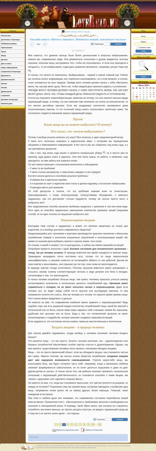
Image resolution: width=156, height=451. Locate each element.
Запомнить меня (144, 47)
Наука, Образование (9, 68)
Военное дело (6, 103)
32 (100, 425)
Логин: (144, 37)
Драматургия (6, 91)
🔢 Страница (97, 43)
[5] (104, 152)
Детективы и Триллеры (10, 40)
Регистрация (138, 54)
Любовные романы (9, 44)
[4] (29, 70)
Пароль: (144, 43)
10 (93, 425)
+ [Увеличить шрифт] (44, 44)
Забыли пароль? (148, 54)
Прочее (4, 83)
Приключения (6, 48)
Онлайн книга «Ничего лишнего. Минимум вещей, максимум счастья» (78, 39)
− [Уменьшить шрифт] (31, 44)
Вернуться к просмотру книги (68, 430)
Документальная (8, 79)
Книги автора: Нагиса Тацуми (78, 32)
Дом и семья (6, 64)
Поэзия (4, 87)
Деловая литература (9, 99)
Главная (12, 31)
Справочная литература (11, 72)
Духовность (6, 75)
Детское (4, 60)
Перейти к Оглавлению (94, 430)
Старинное (5, 95)
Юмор (3, 56)
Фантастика (5, 36)
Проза (3, 52)
